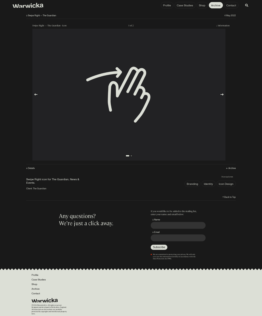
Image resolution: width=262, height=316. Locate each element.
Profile (149, 5)
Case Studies (166, 5)
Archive (197, 5)
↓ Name (156, 219)
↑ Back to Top (229, 197)
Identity (208, 184)
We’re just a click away (85, 222)
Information (224, 25)
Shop (184, 5)
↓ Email (156, 232)
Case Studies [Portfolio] (39, 279)
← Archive (231, 168)
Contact (213, 5)
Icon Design (226, 184)
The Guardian (39, 188)
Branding (192, 184)
